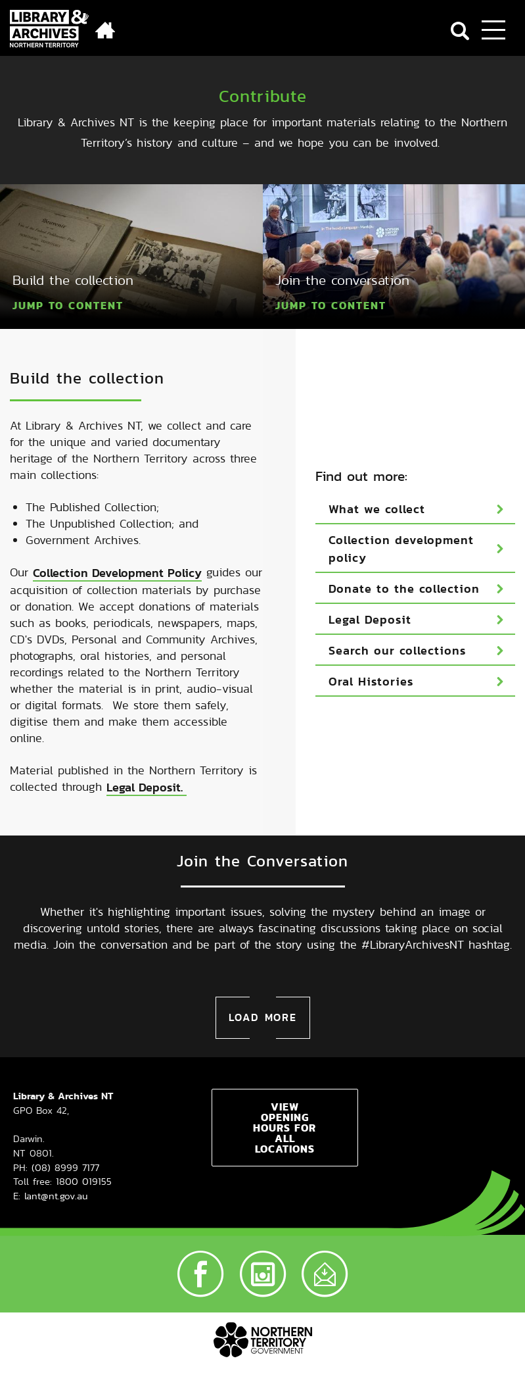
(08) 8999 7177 (65, 1121)
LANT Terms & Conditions (314, 1331)
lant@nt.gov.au (56, 1149)
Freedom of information (208, 1352)
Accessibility (420, 1331)
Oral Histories (371, 658)
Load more (263, 970)
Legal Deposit (370, 596)
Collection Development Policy (117, 550)
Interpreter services (327, 1352)
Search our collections (397, 627)
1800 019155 (84, 1134)
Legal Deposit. (146, 764)
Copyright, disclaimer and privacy (156, 1331)
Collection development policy (401, 525)
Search (460, 31)
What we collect (377, 486)
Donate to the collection (404, 565)
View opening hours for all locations (284, 1081)
